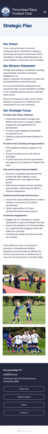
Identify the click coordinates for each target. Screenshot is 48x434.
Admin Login (24, 431)
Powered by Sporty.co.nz (24, 428)
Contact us (24, 413)
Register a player (24, 397)
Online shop (24, 389)
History (24, 405)
